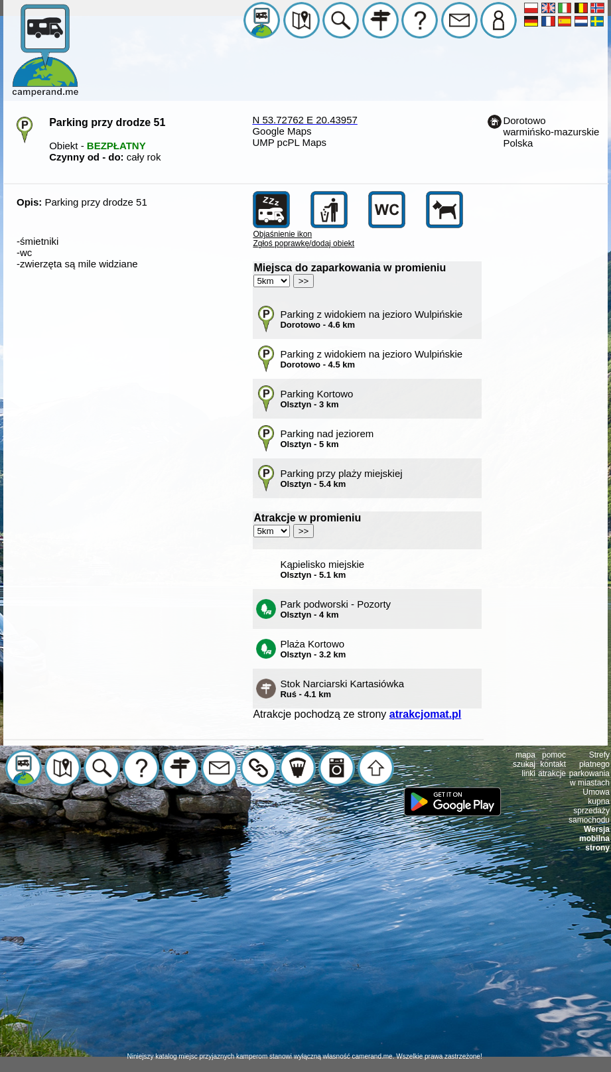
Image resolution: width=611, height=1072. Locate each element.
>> (304, 281)
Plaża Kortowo (313, 648)
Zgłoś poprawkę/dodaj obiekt (303, 243)
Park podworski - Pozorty (335, 609)
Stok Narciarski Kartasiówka (342, 688)
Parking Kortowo (316, 398)
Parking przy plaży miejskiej (341, 478)
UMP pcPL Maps (289, 142)
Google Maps (281, 131)
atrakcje (552, 773)
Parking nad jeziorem (326, 438)
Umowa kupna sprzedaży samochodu (589, 806)
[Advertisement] (306, 959)
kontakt (553, 764)
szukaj (524, 764)
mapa (525, 755)
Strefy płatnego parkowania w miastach (589, 768)
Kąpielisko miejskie (322, 569)
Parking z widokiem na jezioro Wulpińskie (371, 319)
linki (528, 773)
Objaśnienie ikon (282, 234)
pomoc (554, 755)
